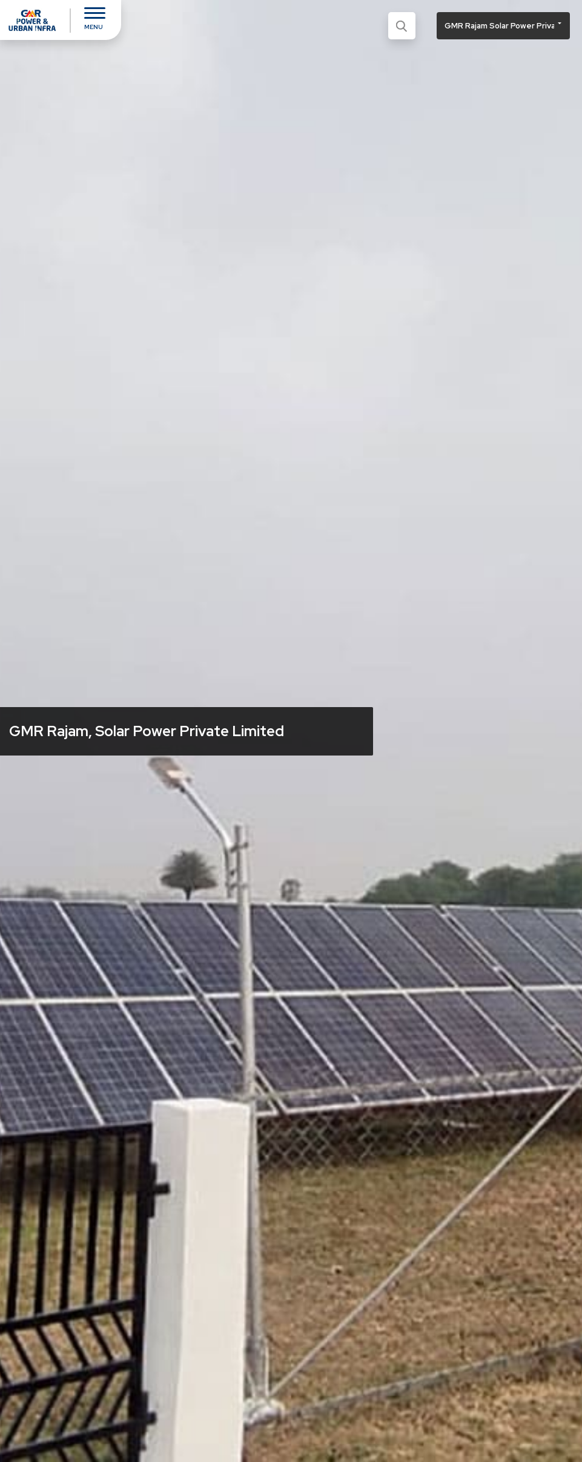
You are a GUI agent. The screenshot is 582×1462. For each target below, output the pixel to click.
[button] (503, 25)
